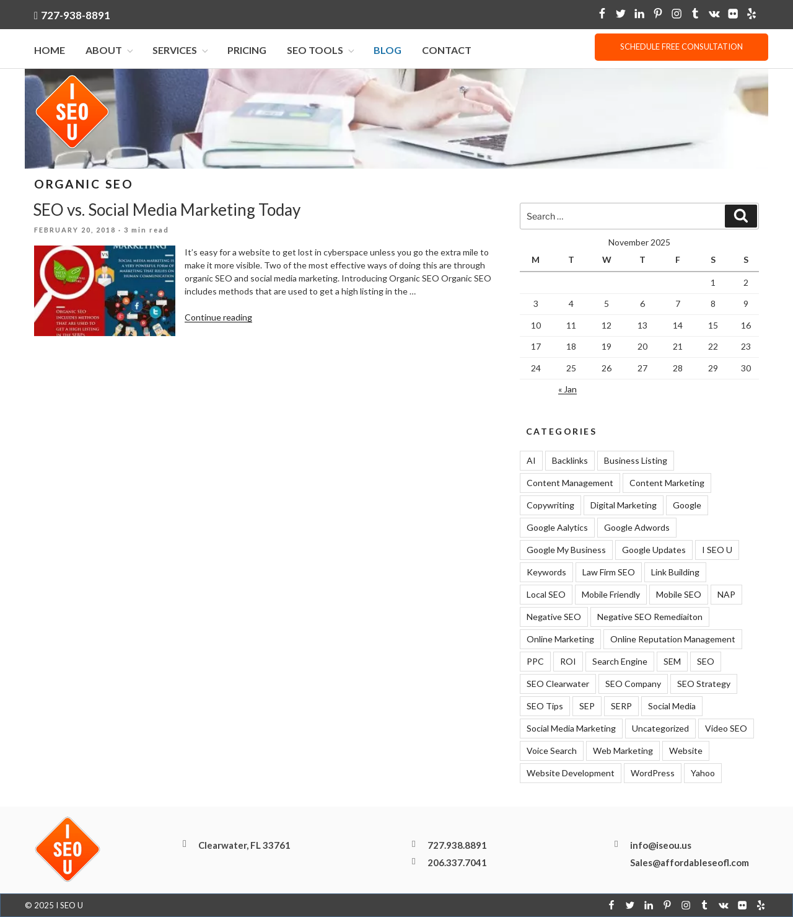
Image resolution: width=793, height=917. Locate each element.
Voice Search (552, 750)
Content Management (570, 482)
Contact (446, 50)
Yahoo (703, 773)
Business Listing (635, 460)
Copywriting (550, 505)
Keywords (546, 572)
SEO (705, 661)
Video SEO (726, 728)
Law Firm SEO (608, 572)
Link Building (675, 572)
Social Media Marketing (571, 728)
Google (687, 505)
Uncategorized (660, 728)
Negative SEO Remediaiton (650, 616)
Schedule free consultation (681, 46)
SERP (621, 706)
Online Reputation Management (672, 639)
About (110, 50)
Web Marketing (623, 750)
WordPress (653, 773)
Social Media (672, 706)
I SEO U (717, 549)
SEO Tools (321, 50)
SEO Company (633, 683)
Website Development (571, 773)
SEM (672, 661)
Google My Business (566, 549)
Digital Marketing (623, 505)
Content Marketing (666, 482)
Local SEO (546, 594)
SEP (587, 706)
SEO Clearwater (558, 683)
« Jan (567, 389)
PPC (535, 661)
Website (686, 750)
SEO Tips (545, 706)
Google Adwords (637, 527)
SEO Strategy (703, 683)
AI (531, 460)
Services (181, 50)
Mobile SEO (678, 594)
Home (49, 50)
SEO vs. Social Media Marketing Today (166, 209)
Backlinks (570, 460)
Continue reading (218, 317)
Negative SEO (554, 616)
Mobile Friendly (611, 594)
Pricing (246, 50)
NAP (726, 594)
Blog (387, 50)
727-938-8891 (75, 15)
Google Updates (654, 549)
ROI (568, 661)
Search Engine (619, 661)
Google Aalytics (557, 527)
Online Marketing (560, 639)
